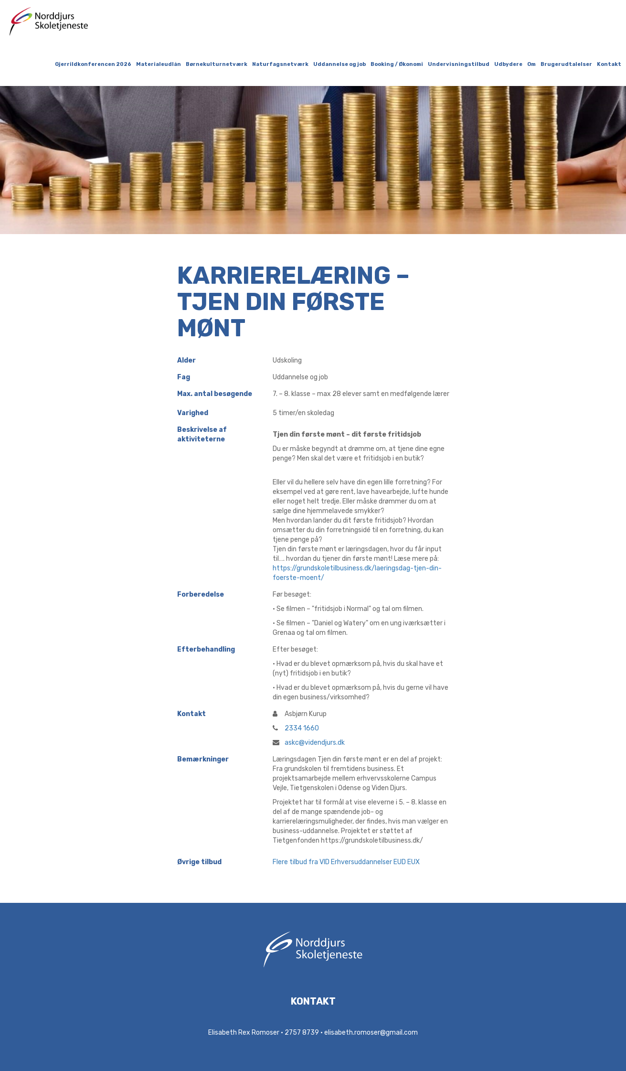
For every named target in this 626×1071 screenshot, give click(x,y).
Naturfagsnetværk (280, 64)
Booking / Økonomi (397, 64)
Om (531, 64)
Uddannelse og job (339, 64)
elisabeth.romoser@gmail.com (371, 1032)
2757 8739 (302, 1032)
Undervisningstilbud (458, 64)
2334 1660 (296, 728)
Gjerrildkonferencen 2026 (93, 64)
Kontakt (609, 64)
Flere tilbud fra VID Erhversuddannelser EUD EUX (346, 862)
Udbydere (508, 64)
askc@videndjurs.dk (309, 743)
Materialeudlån (158, 64)
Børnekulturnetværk (216, 64)
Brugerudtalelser (566, 64)
